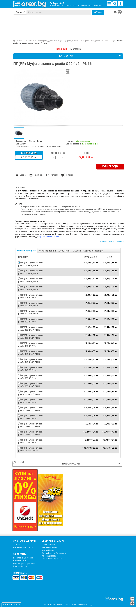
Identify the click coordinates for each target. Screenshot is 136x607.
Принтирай (36, 175)
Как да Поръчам (49, 547)
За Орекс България (24, 540)
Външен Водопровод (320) (41, 41)
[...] (58, 12)
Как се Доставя (49, 555)
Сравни (23, 175)
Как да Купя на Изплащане (54, 553)
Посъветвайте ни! (11, 604)
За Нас (16, 544)
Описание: (20, 187)
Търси (98, 12)
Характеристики (47, 250)
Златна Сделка (20, 566)
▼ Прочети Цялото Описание (111, 241)
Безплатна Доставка (23, 557)
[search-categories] (20, 12)
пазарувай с (19, 573)
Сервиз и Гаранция (93, 250)
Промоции (61, 48)
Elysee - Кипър (35, 141)
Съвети (77, 250)
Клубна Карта (19, 560)
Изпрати (54, 175)
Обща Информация (53, 540)
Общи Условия (48, 544)
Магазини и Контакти (23, 547)
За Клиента (19, 554)
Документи (64, 250)
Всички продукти (26, 250)
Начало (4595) (20, 41)
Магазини (75, 48)
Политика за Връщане (52, 558)
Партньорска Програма (24, 563)
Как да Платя (48, 550)
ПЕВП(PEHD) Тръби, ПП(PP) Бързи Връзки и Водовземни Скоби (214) (84, 41)
